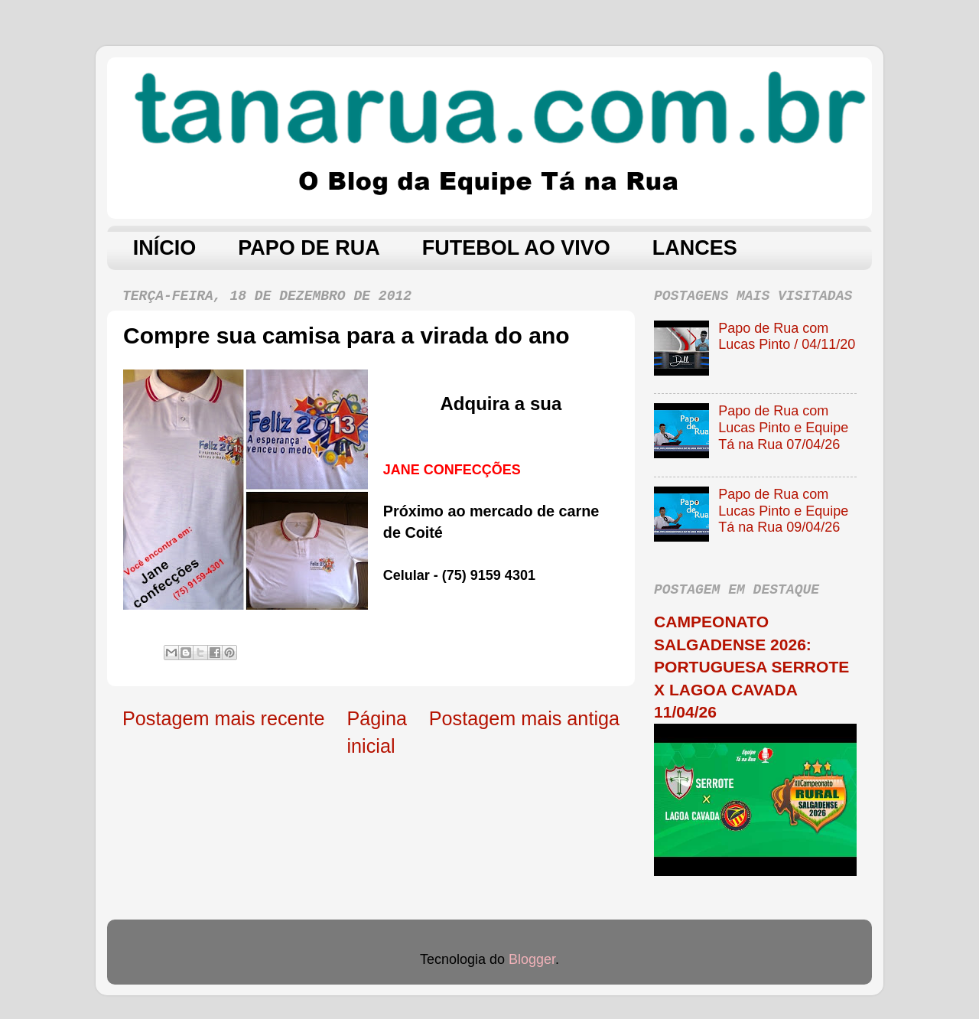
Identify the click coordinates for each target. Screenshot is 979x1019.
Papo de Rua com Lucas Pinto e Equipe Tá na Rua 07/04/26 (783, 427)
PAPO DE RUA (309, 247)
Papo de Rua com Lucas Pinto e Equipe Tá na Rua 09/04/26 (783, 511)
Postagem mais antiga (524, 718)
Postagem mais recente (223, 718)
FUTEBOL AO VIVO (516, 247)
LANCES (694, 247)
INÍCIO (165, 247)
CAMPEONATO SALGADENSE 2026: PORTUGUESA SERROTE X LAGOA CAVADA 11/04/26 (751, 667)
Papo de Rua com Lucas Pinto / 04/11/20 (786, 337)
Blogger (532, 959)
